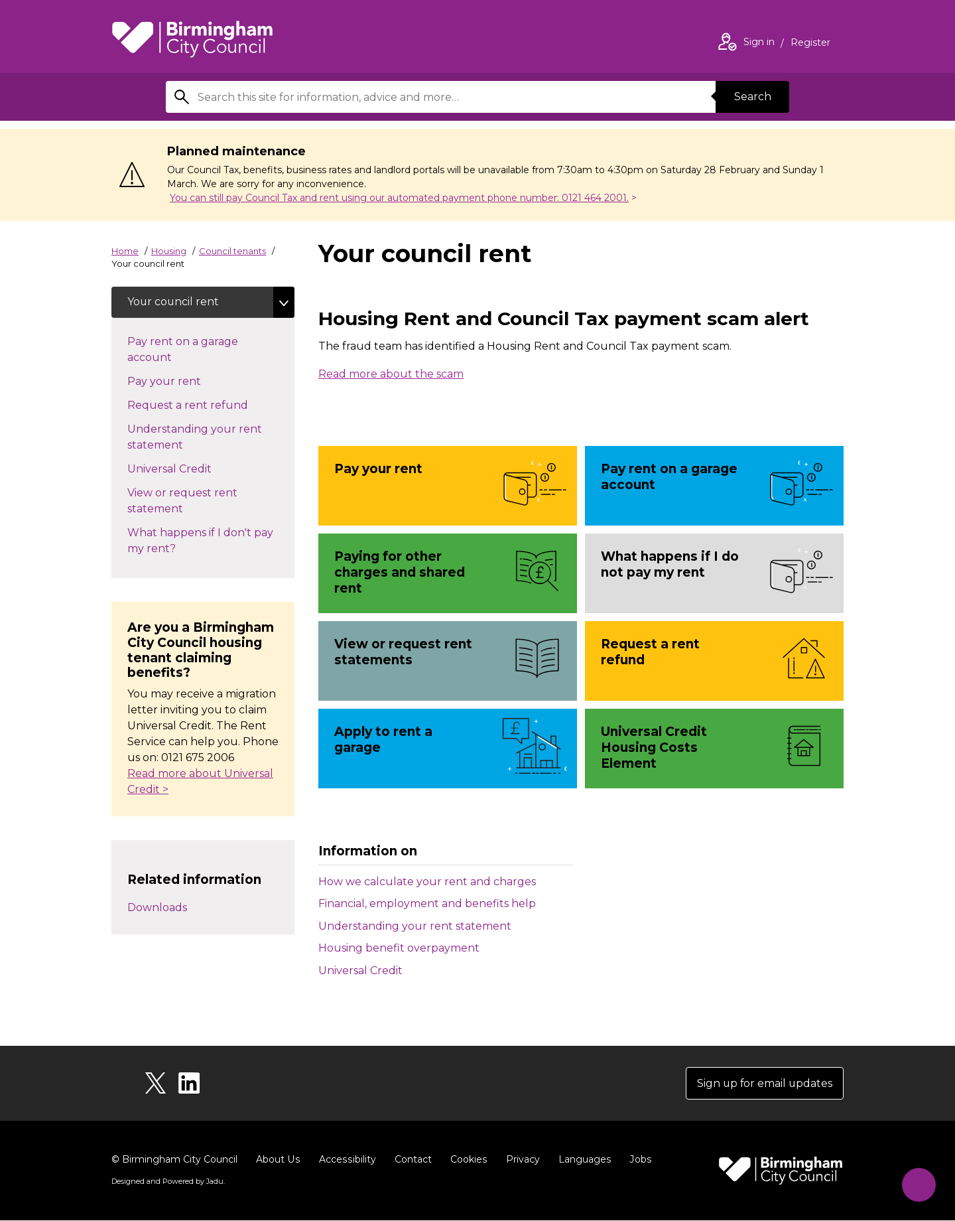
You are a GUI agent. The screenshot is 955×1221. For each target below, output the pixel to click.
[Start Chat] (917, 1183)
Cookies (466, 1160)
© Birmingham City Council (174, 1160)
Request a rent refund (201, 404)
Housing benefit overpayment (398, 948)
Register (810, 43)
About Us (277, 1160)
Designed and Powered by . (167, 1181)
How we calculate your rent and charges (427, 881)
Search (752, 96)
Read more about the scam (391, 374)
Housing (168, 251)
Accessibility (345, 1160)
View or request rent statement (182, 501)
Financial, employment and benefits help (427, 903)
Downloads (157, 907)
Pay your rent (187, 381)
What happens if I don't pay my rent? (200, 541)
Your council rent (173, 302)
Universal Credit (360, 970)
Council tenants (232, 251)
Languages (581, 1160)
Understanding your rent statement (414, 926)
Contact (410, 1160)
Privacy (520, 1160)
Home (125, 251)
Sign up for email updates (763, 1083)
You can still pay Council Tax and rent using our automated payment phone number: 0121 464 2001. (399, 198)
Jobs (636, 1160)
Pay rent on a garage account (182, 350)
